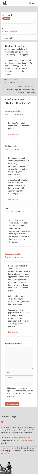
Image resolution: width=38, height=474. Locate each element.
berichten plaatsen (16, 437)
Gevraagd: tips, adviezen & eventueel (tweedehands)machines (21, 89)
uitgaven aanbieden (26, 440)
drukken (6, 18)
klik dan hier (5, 453)
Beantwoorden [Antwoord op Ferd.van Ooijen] (13, 199)
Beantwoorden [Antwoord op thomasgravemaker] (13, 134)
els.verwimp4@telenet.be (11, 31)
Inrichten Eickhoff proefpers (13, 81)
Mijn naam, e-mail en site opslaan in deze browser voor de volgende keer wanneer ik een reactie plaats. (20, 392)
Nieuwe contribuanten (8, 448)
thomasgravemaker (13, 111)
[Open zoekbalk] (26, 3)
